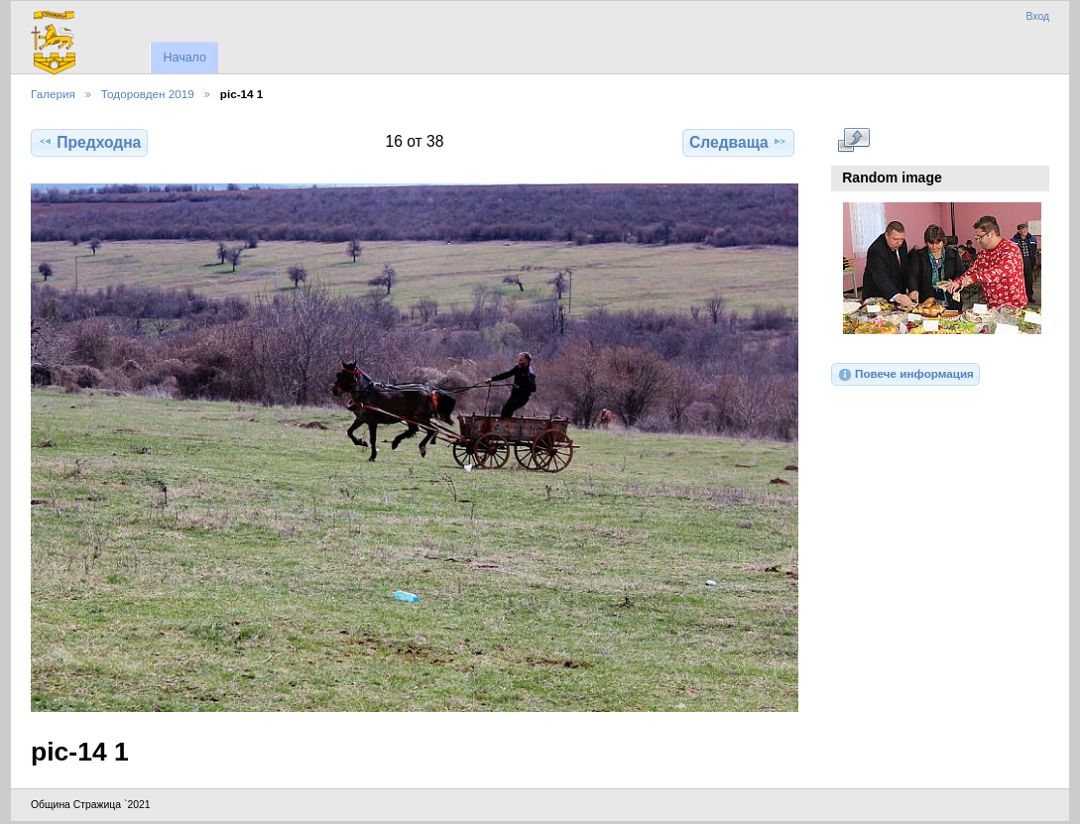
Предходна (89, 142)
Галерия (53, 93)
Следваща (738, 142)
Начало (184, 57)
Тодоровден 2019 (147, 93)
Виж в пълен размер (853, 140)
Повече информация (905, 375)
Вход (1037, 16)
